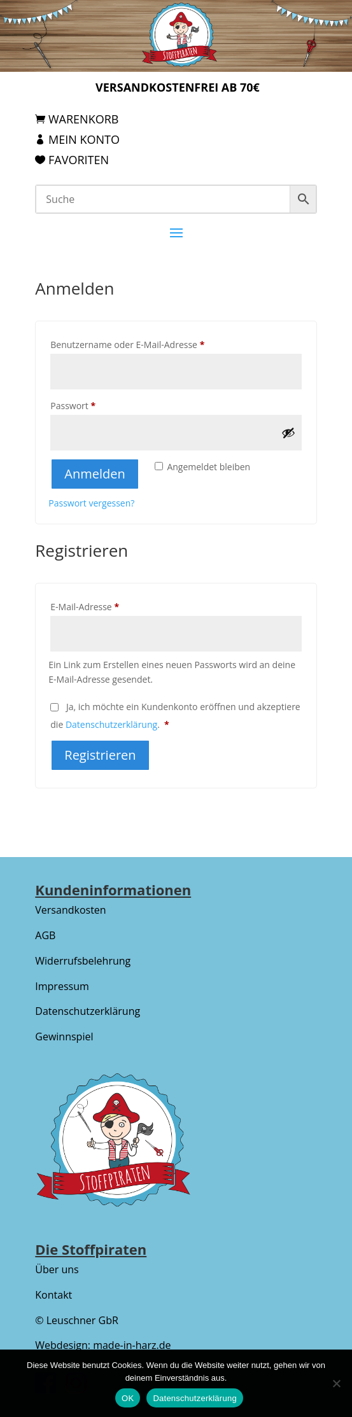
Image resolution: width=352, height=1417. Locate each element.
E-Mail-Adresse (108, 605)
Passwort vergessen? (91, 503)
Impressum (61, 986)
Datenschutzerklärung (111, 724)
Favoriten (78, 159)
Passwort (97, 404)
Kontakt (53, 1295)
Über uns (56, 1269)
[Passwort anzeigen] (288, 433)
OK (128, 1398)
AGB (45, 935)
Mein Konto (84, 139)
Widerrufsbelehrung (82, 961)
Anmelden (94, 473)
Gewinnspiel (64, 1037)
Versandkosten (70, 910)
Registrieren (100, 755)
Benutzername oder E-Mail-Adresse (151, 343)
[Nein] (336, 1383)
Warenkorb (83, 119)
